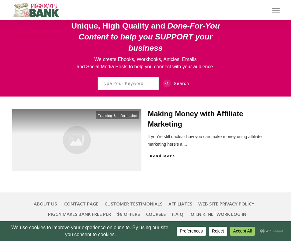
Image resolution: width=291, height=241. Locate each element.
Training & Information (117, 115)
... (185, 144)
